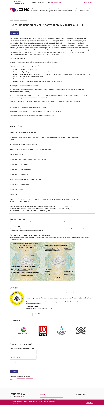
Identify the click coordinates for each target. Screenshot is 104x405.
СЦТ (86, 394)
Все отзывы (38, 313)
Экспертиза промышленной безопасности (53, 10)
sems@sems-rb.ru (56, 2)
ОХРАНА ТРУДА (23, 20)
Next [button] (93, 331)
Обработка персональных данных (48, 399)
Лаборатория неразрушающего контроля (62, 10)
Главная (11, 20)
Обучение (16, 20)
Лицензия (42, 394)
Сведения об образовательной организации (84, 10)
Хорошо (89, 403)
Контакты (91, 9)
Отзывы (78, 9)
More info (15, 403)
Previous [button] (11, 331)
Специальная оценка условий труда (44, 10)
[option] (23, 331)
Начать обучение (88, 2)
